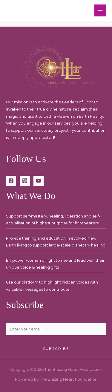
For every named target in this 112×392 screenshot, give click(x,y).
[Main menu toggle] (100, 10)
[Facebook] (11, 181)
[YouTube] (38, 181)
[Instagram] (25, 181)
